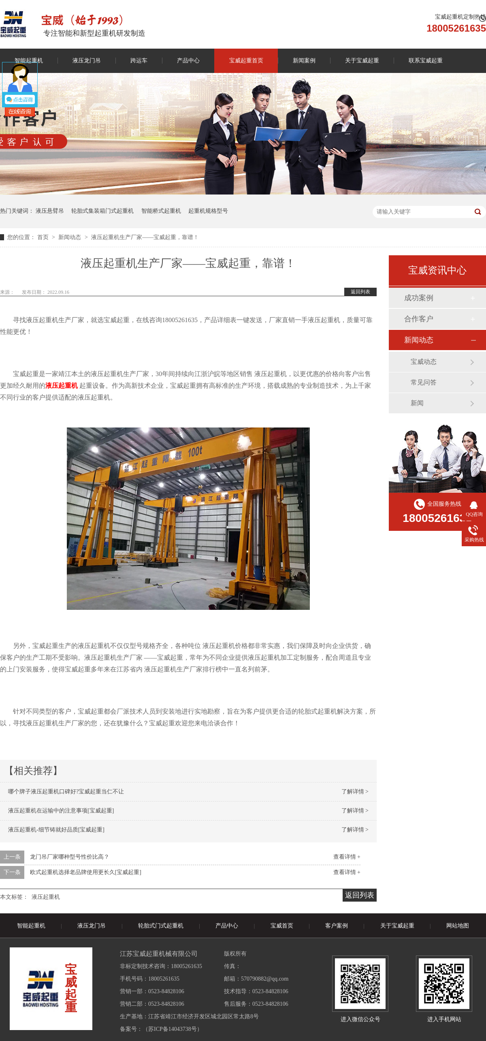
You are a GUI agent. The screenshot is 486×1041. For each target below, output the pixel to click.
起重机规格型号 (208, 211)
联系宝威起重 (426, 61)
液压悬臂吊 (50, 211)
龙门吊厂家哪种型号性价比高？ (69, 857)
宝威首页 (282, 926)
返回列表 (360, 292)
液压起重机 (46, 897)
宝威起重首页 (246, 61)
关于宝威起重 (362, 61)
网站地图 (457, 926)
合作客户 (418, 319)
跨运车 (138, 61)
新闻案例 (304, 61)
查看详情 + (346, 857)
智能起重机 (31, 926)
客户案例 (336, 926)
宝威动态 (424, 361)
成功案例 (418, 298)
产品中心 (188, 61)
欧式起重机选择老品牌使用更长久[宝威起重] (85, 872)
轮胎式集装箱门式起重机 (102, 211)
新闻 (417, 403)
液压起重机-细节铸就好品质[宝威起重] (56, 830)
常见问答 (424, 382)
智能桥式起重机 (161, 211)
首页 (43, 237)
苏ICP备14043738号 (172, 1029)
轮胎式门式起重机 (160, 926)
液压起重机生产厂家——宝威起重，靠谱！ (145, 237)
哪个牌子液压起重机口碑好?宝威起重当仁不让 (66, 792)
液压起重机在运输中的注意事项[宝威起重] (61, 811)
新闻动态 (70, 237)
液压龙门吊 (86, 61)
